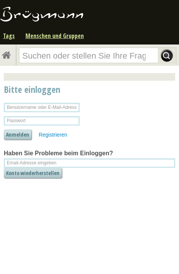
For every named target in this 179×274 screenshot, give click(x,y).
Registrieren (53, 135)
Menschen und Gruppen (54, 36)
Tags (9, 36)
